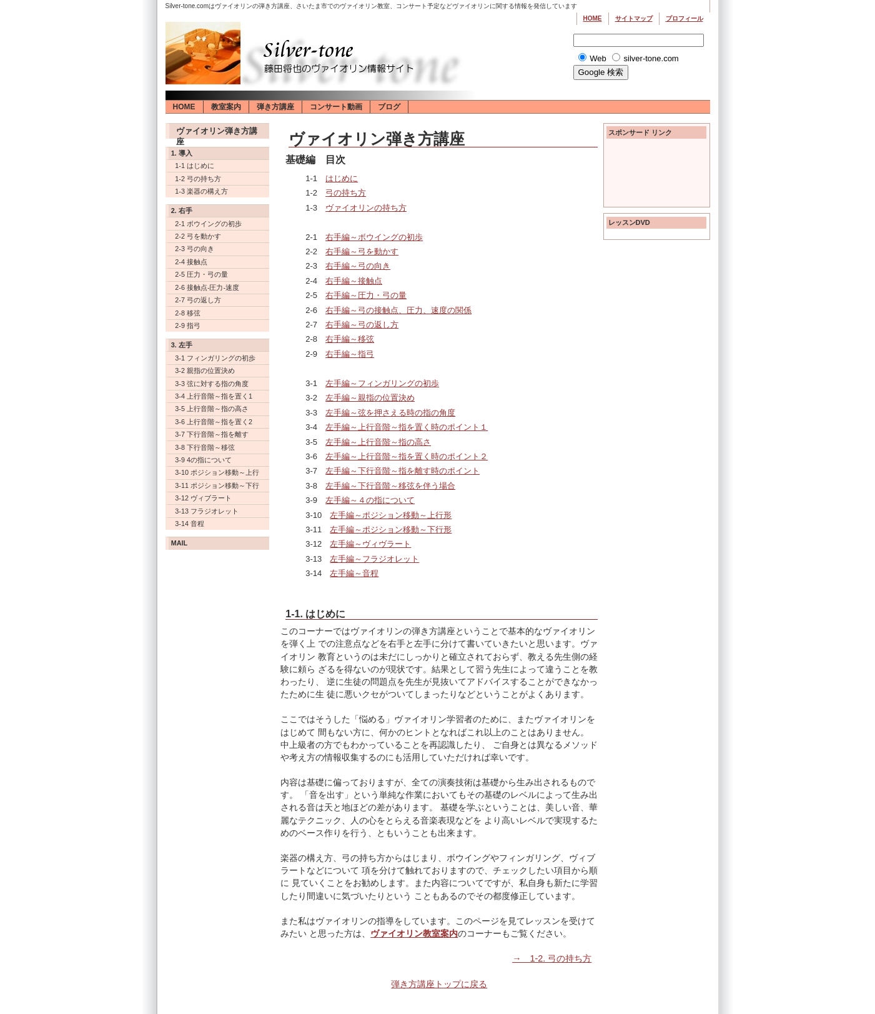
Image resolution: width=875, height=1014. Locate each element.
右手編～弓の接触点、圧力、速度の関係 (398, 310)
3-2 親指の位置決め (205, 370)
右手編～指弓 (349, 354)
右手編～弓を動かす (361, 251)
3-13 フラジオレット (207, 511)
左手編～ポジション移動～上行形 (391, 515)
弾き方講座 (275, 106)
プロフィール (684, 18)
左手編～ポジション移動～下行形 (391, 529)
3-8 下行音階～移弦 (205, 447)
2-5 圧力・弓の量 (201, 274)
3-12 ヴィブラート (203, 498)
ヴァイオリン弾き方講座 (216, 133)
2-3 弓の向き (194, 248)
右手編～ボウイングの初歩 (374, 237)
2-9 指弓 (187, 325)
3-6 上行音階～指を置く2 (213, 421)
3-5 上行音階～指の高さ (212, 408)
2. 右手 (181, 210)
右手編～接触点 (353, 281)
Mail (179, 543)
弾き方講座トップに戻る (439, 984)
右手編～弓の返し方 (361, 324)
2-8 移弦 (187, 313)
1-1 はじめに (194, 165)
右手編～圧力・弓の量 (366, 295)
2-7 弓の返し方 (198, 300)
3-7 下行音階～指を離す (212, 434)
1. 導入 (181, 153)
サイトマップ (634, 18)
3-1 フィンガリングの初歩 (215, 358)
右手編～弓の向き (357, 266)
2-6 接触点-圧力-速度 (207, 287)
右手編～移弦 (349, 339)
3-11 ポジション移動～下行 (217, 485)
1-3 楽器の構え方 (201, 191)
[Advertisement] (656, 175)
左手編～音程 (354, 573)
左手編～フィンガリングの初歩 (382, 383)
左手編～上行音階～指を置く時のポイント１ (406, 427)
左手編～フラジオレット (374, 559)
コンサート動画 (336, 106)
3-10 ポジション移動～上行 (217, 472)
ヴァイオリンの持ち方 (366, 207)
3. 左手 (181, 345)
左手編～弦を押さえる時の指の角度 (390, 412)
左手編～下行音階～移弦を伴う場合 (390, 485)
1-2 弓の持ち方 (198, 178)
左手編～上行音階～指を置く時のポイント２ (406, 456)
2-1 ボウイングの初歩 (208, 223)
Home (592, 18)
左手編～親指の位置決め (370, 397)
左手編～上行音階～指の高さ (378, 442)
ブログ (389, 106)
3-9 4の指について (203, 460)
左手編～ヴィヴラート (370, 544)
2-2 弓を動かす (198, 236)
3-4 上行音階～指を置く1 (213, 396)
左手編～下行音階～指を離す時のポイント (402, 470)
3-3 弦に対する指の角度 (212, 383)
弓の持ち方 (345, 192)
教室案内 (226, 106)
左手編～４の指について (370, 500)
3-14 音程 (189, 523)
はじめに (341, 178)
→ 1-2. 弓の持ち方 (551, 958)
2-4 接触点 (191, 262)
